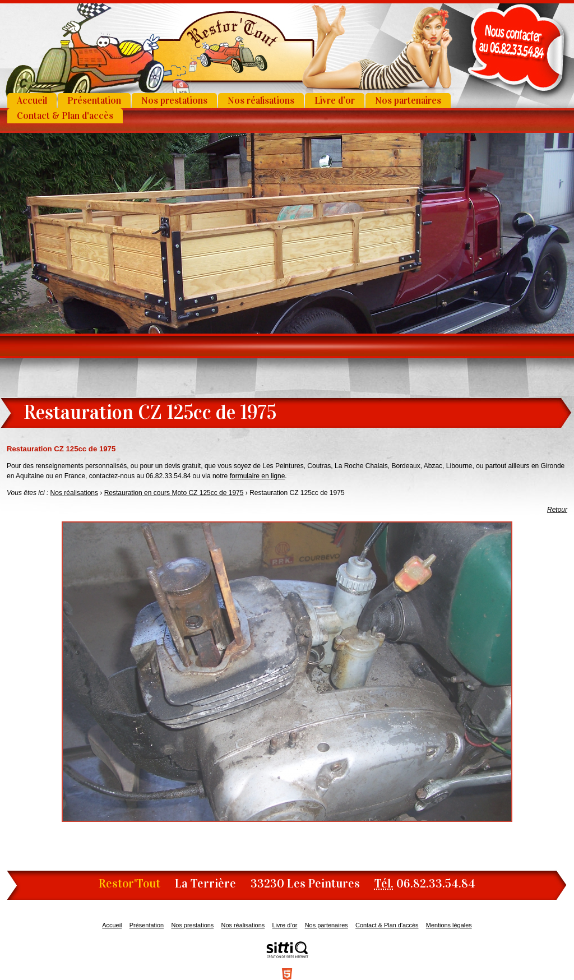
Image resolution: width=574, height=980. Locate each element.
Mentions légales (449, 925)
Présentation (94, 101)
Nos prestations (174, 101)
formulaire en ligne (257, 476)
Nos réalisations (261, 101)
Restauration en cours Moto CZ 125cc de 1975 (174, 493)
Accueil (32, 101)
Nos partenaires (408, 101)
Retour (557, 510)
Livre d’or (334, 101)
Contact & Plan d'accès (65, 116)
